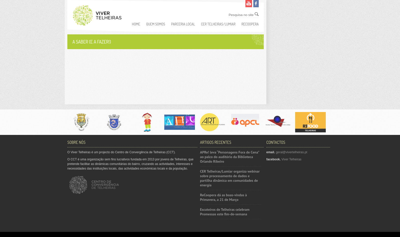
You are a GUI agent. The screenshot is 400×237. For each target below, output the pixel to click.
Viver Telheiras (291, 159)
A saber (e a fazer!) (91, 42)
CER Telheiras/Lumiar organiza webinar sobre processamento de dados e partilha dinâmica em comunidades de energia (230, 178)
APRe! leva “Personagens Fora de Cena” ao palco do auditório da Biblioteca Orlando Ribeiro (229, 157)
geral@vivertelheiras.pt (291, 152)
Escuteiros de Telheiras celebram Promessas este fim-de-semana (224, 211)
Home (136, 24)
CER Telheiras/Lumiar (218, 24)
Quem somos (155, 24)
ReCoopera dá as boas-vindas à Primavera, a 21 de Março (223, 197)
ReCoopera (250, 24)
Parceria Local (183, 24)
